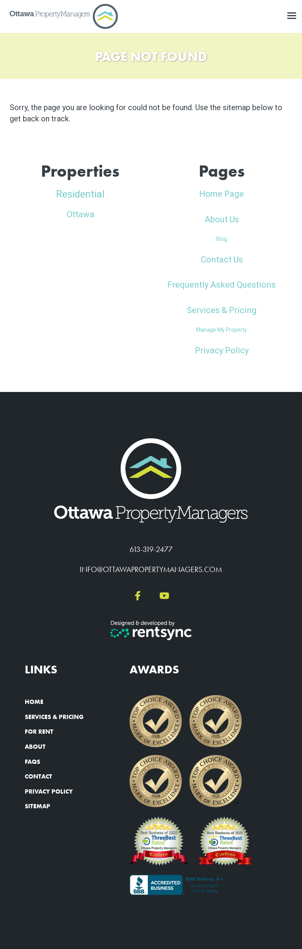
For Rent (39, 732)
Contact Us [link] (222, 259)
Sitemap (37, 806)
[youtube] (164, 596)
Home (34, 702)
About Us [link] (222, 219)
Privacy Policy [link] (222, 350)
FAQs (32, 762)
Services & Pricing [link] (222, 310)
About (35, 747)
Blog (221, 239)
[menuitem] (61, 702)
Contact (38, 776)
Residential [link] (80, 194)
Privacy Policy (49, 791)
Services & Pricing (54, 717)
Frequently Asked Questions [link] (221, 285)
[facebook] (137, 596)
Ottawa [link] (80, 214)
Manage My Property (221, 330)
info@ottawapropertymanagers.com (151, 569)
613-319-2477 (151, 549)
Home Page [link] (221, 194)
